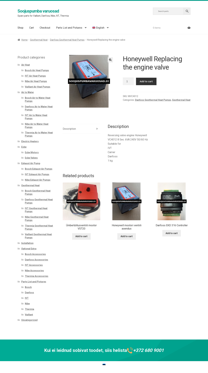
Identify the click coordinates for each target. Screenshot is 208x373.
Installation (27, 243)
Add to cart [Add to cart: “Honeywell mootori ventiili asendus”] (127, 236)
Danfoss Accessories (36, 259)
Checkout (45, 27)
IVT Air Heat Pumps (35, 76)
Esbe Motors (32, 152)
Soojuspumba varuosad (38, 11)
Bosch (28, 287)
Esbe (23, 147)
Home (24, 40)
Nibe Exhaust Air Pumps (37, 180)
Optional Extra (28, 248)
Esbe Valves (31, 158)
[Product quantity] (128, 81)
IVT (27, 298)
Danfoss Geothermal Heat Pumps (67, 40)
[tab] (81, 129)
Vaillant (29, 314)
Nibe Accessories (34, 270)
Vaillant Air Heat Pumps (37, 86)
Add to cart (146, 81)
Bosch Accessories (35, 254)
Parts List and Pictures (69, 27)
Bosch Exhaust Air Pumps (38, 169)
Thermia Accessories (36, 276)
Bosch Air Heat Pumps (37, 70)
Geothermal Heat (39, 40)
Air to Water (27, 92)
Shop (20, 27)
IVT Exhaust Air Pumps (37, 174)
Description (69, 128)
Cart (31, 27)
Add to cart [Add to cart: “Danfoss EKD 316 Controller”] (172, 233)
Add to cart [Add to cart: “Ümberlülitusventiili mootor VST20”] (81, 236)
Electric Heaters (30, 141)
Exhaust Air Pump (30, 163)
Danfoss (29, 292)
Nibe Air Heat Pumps (36, 81)
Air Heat (25, 65)
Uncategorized (29, 320)
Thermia (29, 309)
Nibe (27, 303)
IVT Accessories (34, 265)
